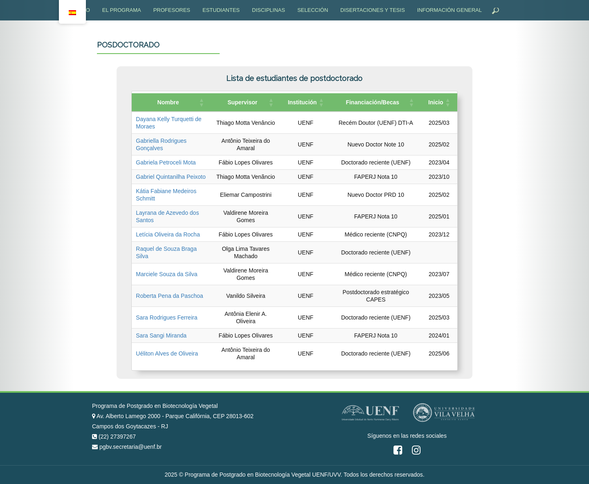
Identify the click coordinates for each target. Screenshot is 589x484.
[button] (201, 102)
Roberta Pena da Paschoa (169, 296)
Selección (312, 10)
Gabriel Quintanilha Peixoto (170, 176)
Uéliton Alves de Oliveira (167, 353)
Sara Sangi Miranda (161, 335)
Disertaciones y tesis (372, 10)
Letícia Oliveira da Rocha (168, 234)
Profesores (171, 10)
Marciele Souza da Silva (166, 274)
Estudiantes (221, 10)
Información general (449, 10)
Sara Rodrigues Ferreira (166, 317)
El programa (121, 10)
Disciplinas (268, 10)
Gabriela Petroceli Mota (166, 162)
